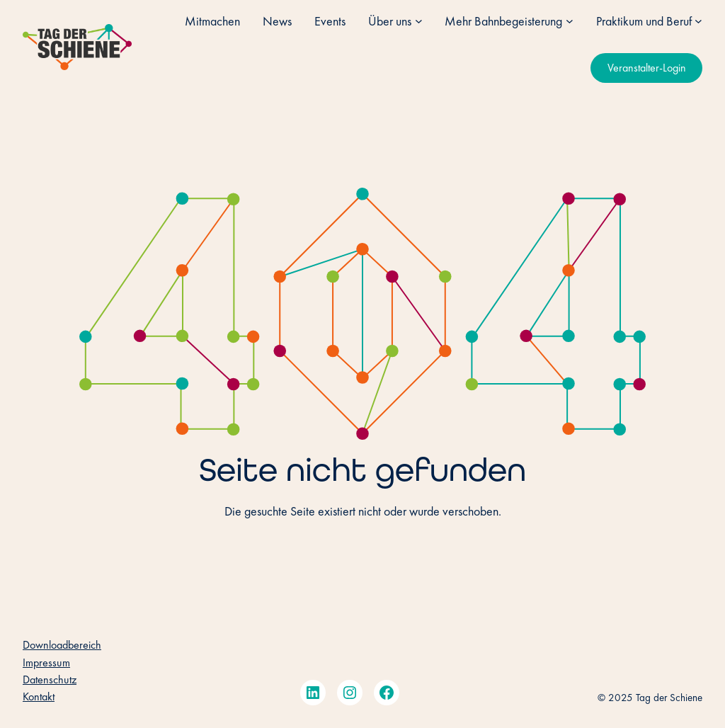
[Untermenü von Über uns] (419, 21)
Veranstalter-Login (646, 67)
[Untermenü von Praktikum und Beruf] (698, 21)
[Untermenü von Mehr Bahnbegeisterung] (569, 21)
